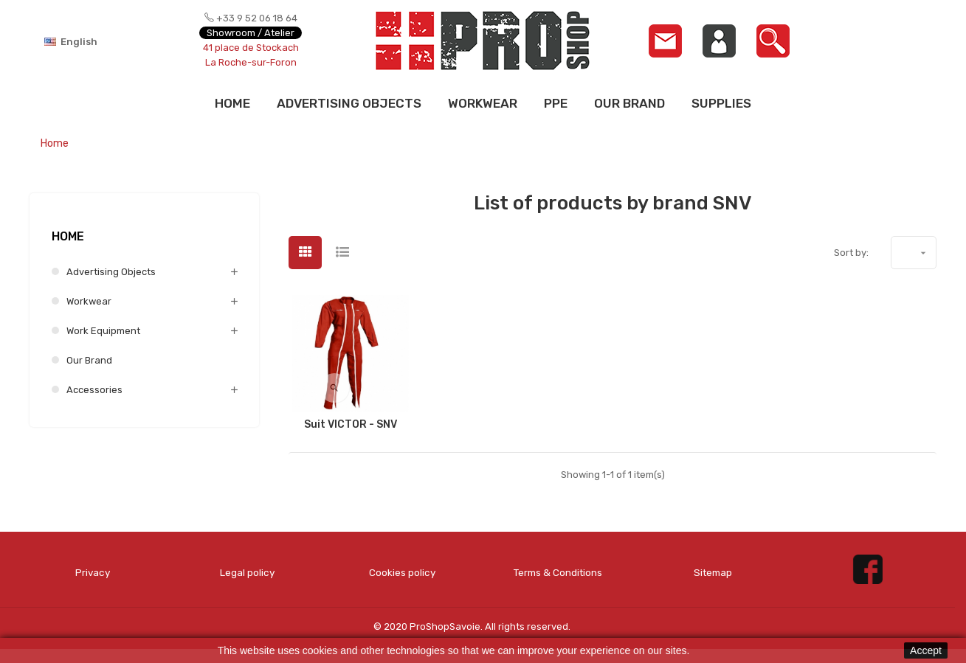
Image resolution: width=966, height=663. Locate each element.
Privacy (93, 572)
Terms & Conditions (557, 579)
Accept (926, 650)
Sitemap (713, 572)
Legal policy (247, 572)
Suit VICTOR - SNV (350, 425)
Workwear (88, 301)
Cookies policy (402, 572)
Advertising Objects (111, 271)
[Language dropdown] (96, 40)
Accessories (94, 389)
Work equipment (103, 330)
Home (68, 236)
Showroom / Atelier (250, 32)
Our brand (89, 360)
